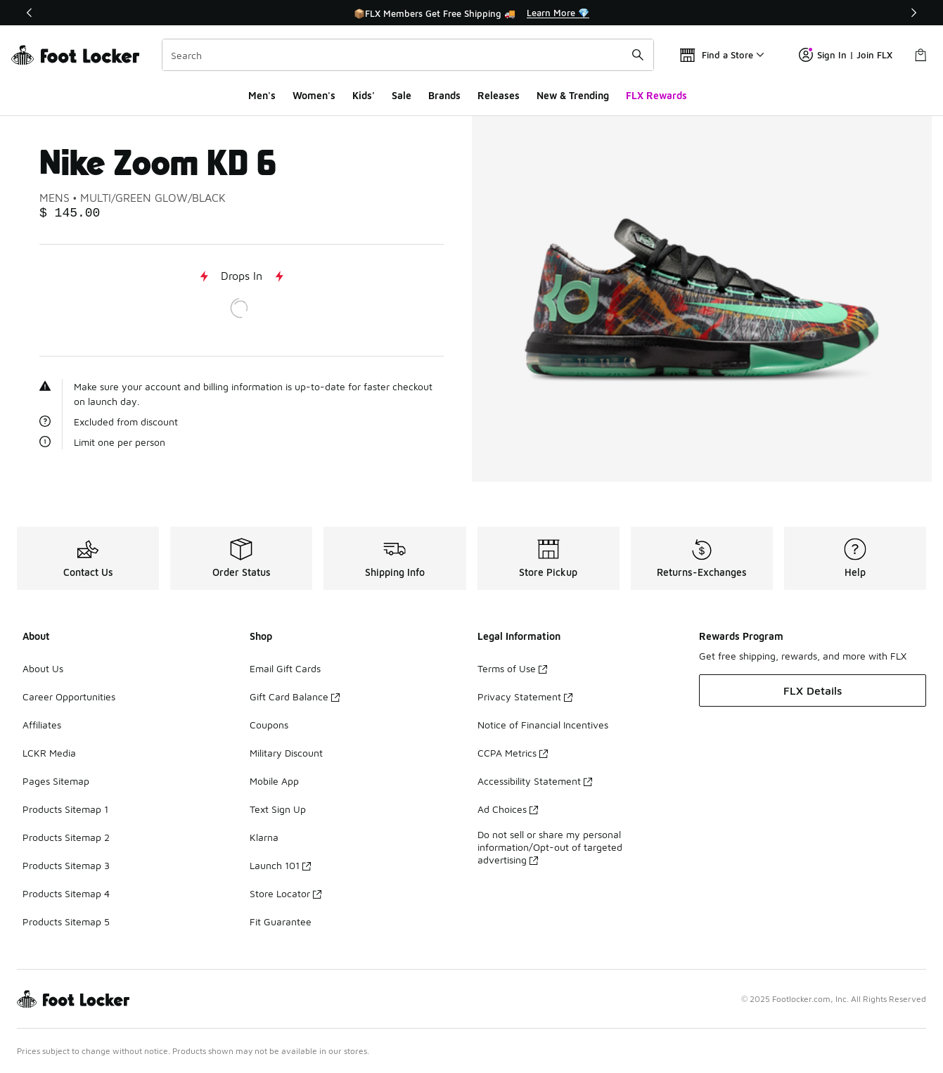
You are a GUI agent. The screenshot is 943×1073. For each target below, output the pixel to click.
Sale (401, 95)
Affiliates (42, 725)
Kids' (363, 95)
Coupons (269, 725)
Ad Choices (507, 809)
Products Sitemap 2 (66, 837)
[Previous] (30, 12)
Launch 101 (280, 865)
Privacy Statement (524, 696)
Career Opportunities (69, 696)
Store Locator (285, 893)
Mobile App (274, 781)
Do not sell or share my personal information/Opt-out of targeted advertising (549, 847)
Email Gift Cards (285, 668)
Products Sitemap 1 (65, 809)
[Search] (407, 54)
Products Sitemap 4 (66, 893)
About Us (43, 668)
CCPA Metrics (512, 753)
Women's (314, 95)
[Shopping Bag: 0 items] (920, 55)
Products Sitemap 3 (66, 865)
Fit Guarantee (281, 921)
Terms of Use (512, 668)
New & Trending (573, 95)
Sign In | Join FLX (845, 55)
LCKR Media (49, 753)
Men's (262, 95)
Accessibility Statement (534, 781)
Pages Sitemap (56, 781)
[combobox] (407, 54)
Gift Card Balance (295, 696)
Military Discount (286, 753)
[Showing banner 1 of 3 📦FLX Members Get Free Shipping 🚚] (471, 12)
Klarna (264, 837)
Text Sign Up (278, 809)
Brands (444, 95)
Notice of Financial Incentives (542, 725)
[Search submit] (637, 54)
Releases (498, 95)
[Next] (913, 12)
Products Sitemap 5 (66, 921)
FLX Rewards (656, 95)
